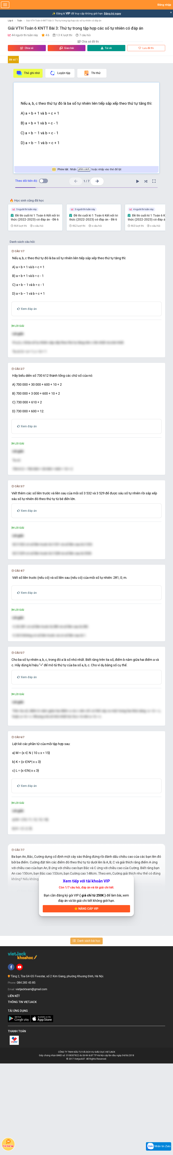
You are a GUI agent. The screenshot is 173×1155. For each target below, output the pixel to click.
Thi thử (91, 73)
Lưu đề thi (146, 48)
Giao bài (66, 48)
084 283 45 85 (26, 1074)
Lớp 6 (10, 20)
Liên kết (14, 1087)
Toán (19, 20)
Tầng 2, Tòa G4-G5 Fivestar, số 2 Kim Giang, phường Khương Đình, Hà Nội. (57, 1067)
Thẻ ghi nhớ (28, 73)
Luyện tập (60, 73)
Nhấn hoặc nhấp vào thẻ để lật (86, 169)
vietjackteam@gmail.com (31, 1080)
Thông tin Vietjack (23, 1093)
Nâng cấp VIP (86, 1000)
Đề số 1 (13, 59)
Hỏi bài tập (8, 1143)
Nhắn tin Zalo (159, 1146)
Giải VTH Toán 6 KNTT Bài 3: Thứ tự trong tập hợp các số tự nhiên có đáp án (63, 20)
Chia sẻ (26, 48)
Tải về (106, 48)
